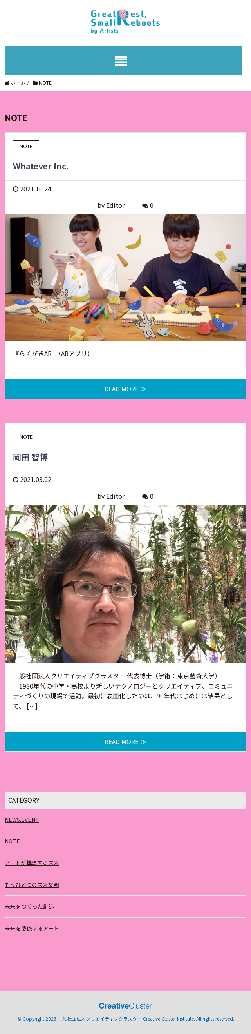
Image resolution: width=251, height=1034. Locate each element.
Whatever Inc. (41, 166)
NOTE (12, 841)
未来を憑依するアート (32, 928)
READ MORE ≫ (125, 388)
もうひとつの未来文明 (32, 885)
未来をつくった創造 (29, 906)
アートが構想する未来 (32, 863)
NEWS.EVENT (22, 819)
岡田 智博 (30, 457)
